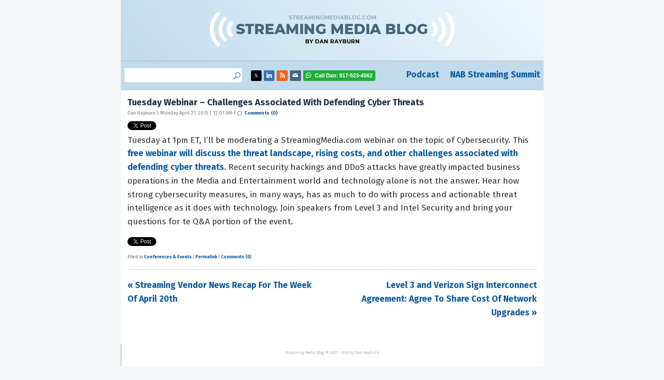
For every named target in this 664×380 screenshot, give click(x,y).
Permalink (206, 257)
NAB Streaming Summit (495, 74)
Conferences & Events (168, 257)
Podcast (422, 74)
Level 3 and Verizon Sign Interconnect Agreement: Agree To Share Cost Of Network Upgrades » (449, 298)
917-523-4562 (343, 76)
